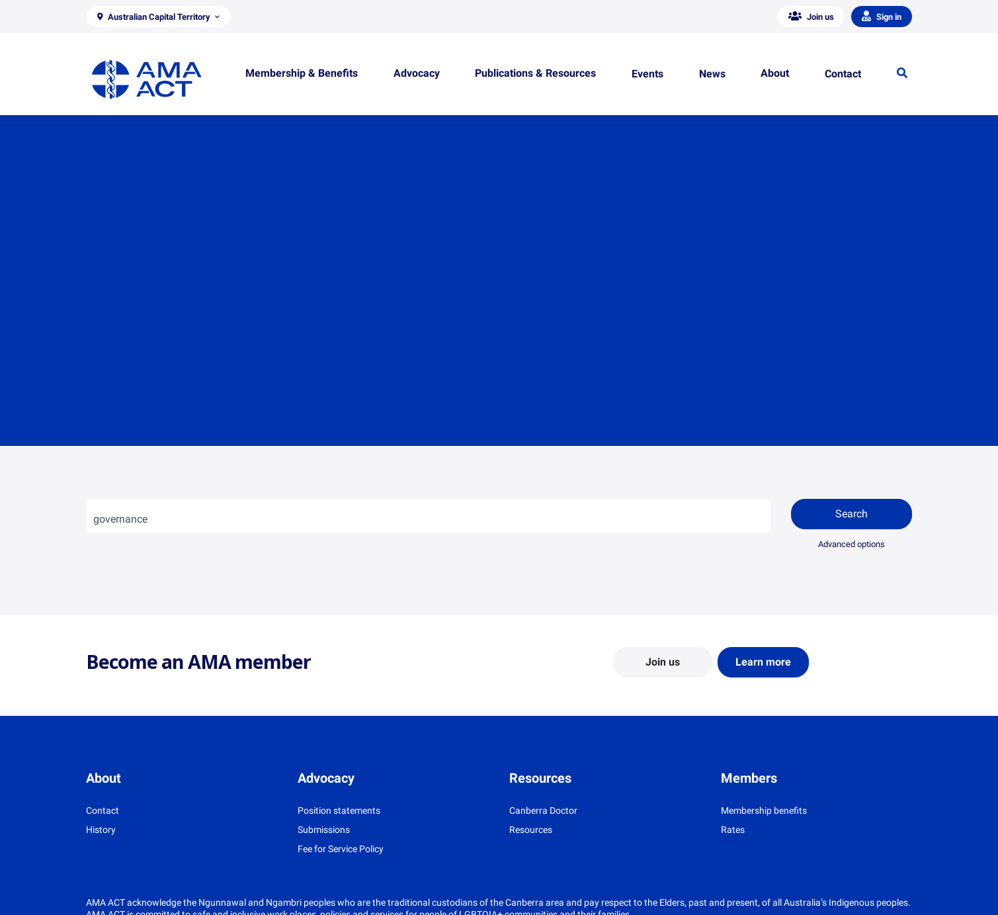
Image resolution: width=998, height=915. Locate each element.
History (101, 829)
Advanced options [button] (851, 544)
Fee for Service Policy (341, 848)
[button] (158, 16)
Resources (530, 829)
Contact (102, 810)
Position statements (339, 810)
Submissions (324, 829)
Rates (733, 829)
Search (851, 513)
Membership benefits (764, 810)
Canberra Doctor (543, 810)
